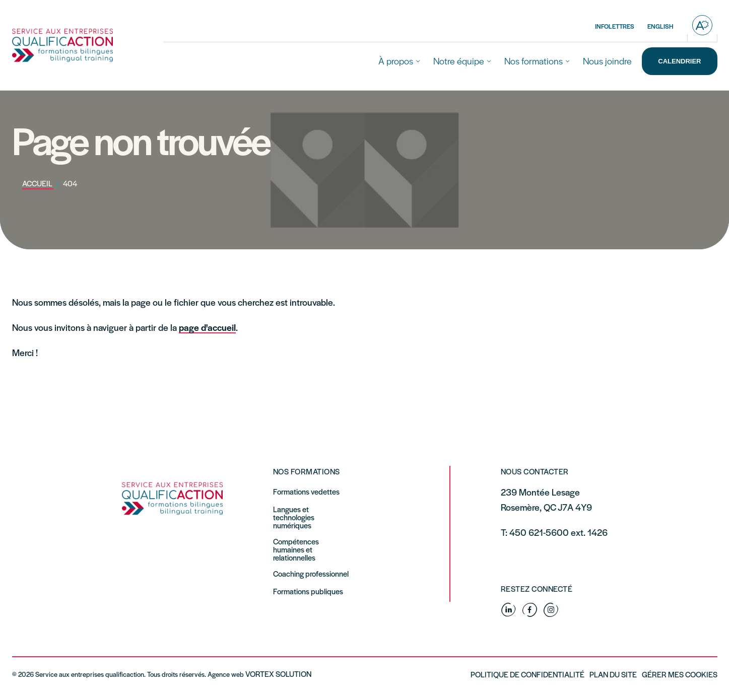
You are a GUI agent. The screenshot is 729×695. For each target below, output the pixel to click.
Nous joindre (607, 60)
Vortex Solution (278, 673)
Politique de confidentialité (527, 674)
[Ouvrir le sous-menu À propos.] (418, 61)
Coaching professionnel (311, 574)
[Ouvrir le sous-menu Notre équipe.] (489, 61)
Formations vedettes (306, 492)
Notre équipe (458, 60)
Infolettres (614, 26)
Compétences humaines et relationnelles (296, 549)
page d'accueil (207, 327)
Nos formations (533, 60)
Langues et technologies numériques (293, 517)
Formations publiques (308, 591)
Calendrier (679, 61)
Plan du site (613, 674)
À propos (395, 60)
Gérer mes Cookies (679, 674)
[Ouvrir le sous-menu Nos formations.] (568, 61)
